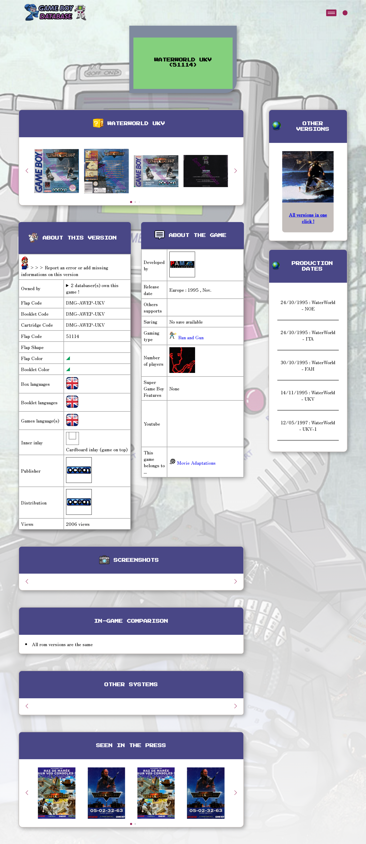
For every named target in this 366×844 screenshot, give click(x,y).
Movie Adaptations (192, 462)
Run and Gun (190, 337)
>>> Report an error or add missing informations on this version (64, 270)
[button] (236, 171)
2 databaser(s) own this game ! (92, 288)
